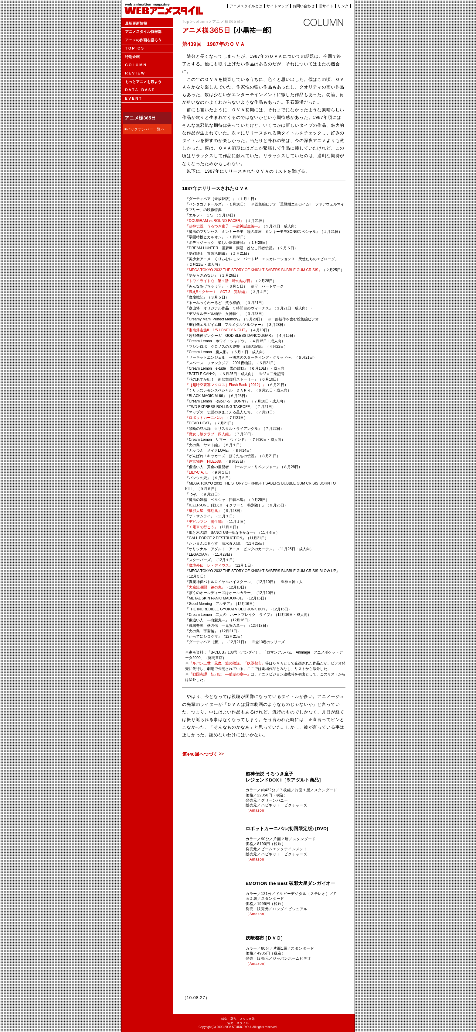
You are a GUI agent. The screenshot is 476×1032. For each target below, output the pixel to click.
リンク (343, 6)
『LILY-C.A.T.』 (197, 472)
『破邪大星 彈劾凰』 (203, 511)
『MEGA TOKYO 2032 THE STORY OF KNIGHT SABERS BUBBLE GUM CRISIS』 (253, 270)
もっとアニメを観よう (143, 82)
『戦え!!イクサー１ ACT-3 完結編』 (217, 292)
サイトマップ (277, 6)
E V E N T (133, 98)
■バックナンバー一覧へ (144, 129)
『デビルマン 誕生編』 (205, 521)
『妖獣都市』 (254, 663)
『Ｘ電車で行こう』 (201, 527)
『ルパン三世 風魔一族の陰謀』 (216, 663)
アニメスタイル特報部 (143, 31)
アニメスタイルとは (245, 6)
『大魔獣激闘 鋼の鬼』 (205, 587)
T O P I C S (134, 48)
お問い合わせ (303, 6)
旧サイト (326, 6)
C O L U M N (135, 65)
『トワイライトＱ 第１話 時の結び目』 (219, 281)
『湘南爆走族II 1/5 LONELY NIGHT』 (217, 330)
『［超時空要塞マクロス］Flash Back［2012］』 (225, 385)
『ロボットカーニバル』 (205, 418)
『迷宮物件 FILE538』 (204, 461)
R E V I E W (134, 73)
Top (185, 21)
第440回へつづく (200, 754)
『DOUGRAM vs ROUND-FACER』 (214, 221)
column (200, 21)
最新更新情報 (136, 23)
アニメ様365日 (226, 21)
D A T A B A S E (139, 90)
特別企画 (132, 57)
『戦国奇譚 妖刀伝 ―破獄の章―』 (220, 674)
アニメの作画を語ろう (143, 40)
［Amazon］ (257, 810)
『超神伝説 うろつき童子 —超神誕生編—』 (223, 226)
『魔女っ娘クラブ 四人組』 (209, 434)
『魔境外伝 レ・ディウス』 (209, 565)
